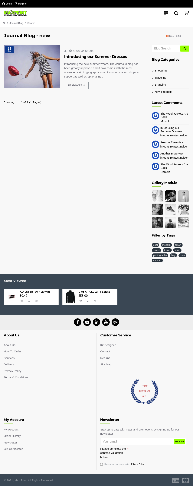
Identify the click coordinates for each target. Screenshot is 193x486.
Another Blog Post (171, 153)
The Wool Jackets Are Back (174, 115)
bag (173, 255)
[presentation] (155, 451)
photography (160, 255)
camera (157, 260)
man (182, 255)
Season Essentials (172, 142)
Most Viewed (15, 280)
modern (166, 244)
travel (167, 250)
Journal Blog (16, 23)
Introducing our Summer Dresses (95, 56)
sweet (156, 250)
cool (155, 244)
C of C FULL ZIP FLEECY (94, 290)
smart (178, 244)
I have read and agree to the (122, 464)
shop (177, 250)
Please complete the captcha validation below (113, 452)
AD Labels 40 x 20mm (35, 290)
